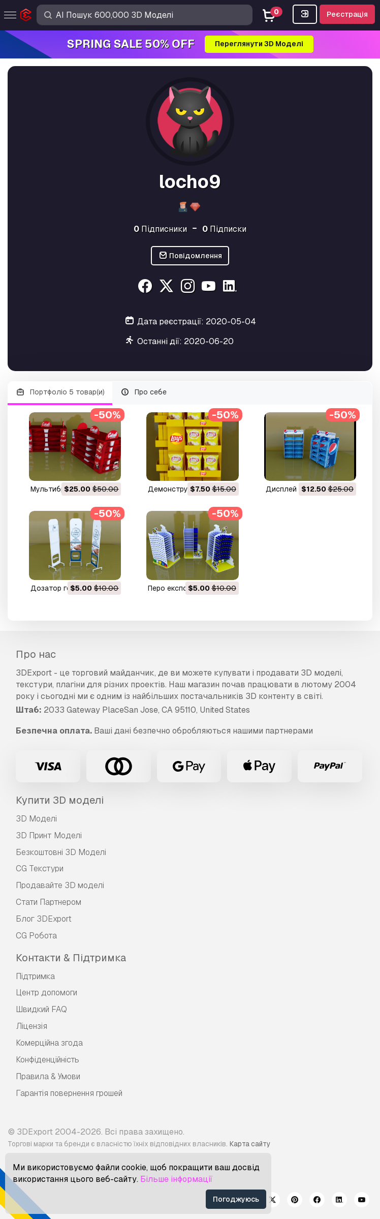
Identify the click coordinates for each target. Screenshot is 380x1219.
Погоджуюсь (236, 1199)
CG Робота (36, 935)
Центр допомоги (46, 992)
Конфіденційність (47, 1059)
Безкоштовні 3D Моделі (61, 852)
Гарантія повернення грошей (69, 1093)
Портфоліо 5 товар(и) (60, 392)
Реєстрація (347, 14)
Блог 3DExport (44, 918)
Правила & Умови (48, 1076)
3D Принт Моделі (49, 835)
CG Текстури (40, 868)
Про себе (143, 392)
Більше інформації (176, 1179)
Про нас (36, 654)
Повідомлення (190, 256)
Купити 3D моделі (60, 800)
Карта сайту (250, 1143)
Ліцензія (31, 1026)
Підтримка (35, 976)
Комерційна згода (49, 1043)
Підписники (160, 229)
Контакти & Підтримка (71, 957)
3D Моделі (36, 818)
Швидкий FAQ (41, 1009)
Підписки (224, 229)
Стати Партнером (48, 902)
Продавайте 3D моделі (60, 885)
